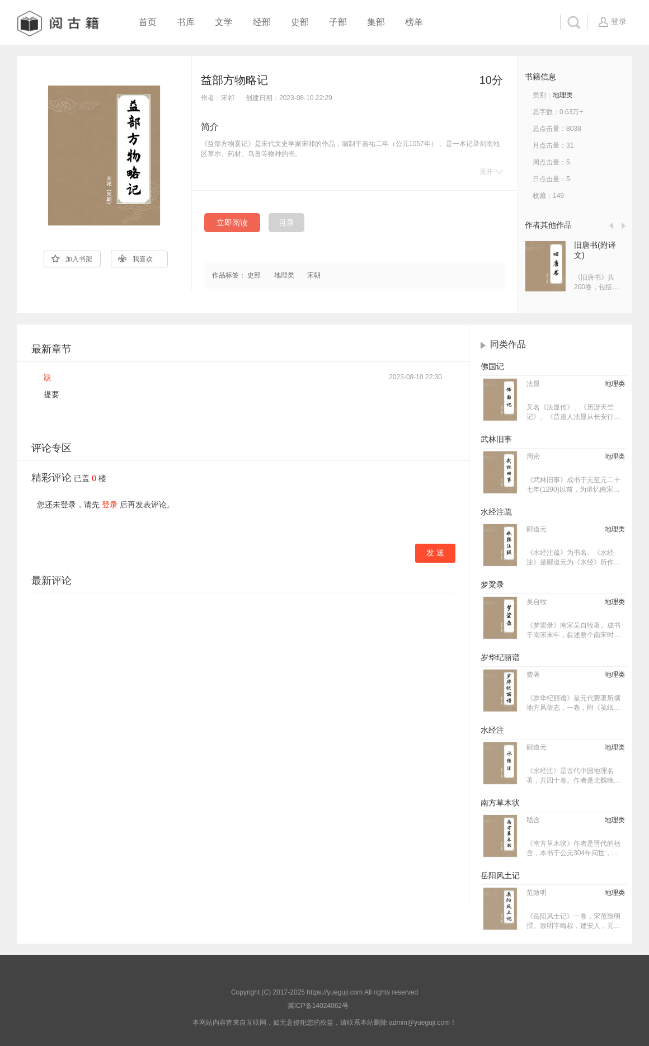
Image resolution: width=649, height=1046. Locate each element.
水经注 (492, 729)
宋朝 (314, 275)
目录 (286, 222)
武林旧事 (496, 439)
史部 (300, 22)
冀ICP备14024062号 (318, 1006)
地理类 (284, 275)
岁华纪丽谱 (500, 657)
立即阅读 (232, 222)
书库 (186, 22)
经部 (262, 22)
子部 (338, 22)
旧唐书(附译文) (595, 250)
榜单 (414, 22)
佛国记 (492, 366)
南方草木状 (500, 802)
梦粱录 (492, 584)
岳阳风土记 (500, 875)
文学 (224, 22)
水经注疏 (496, 511)
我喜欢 (135, 259)
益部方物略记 (234, 80)
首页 (148, 22)
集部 (376, 22)
